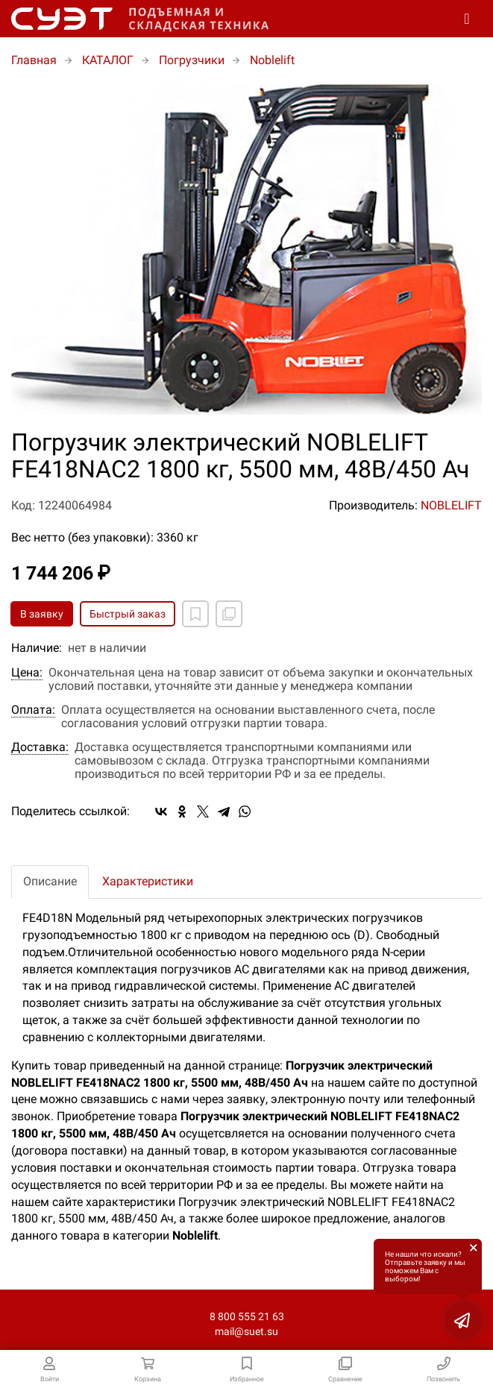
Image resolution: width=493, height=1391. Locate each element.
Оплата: (33, 710)
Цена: (27, 672)
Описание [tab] (50, 881)
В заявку (41, 614)
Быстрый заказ (128, 614)
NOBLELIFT (451, 505)
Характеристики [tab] (147, 881)
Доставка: (40, 747)
